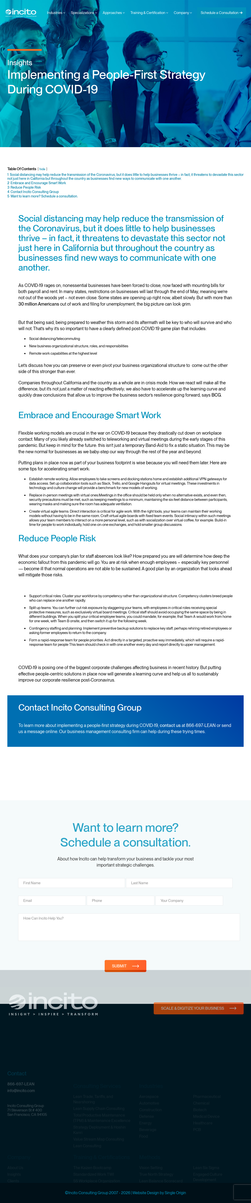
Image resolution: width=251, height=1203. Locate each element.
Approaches (114, 13)
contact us (170, 725)
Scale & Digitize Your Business (192, 1024)
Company (183, 13)
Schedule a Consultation (219, 13)
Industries (56, 13)
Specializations (84, 13)
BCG (216, 395)
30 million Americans (38, 304)
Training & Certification (149, 13)
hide (42, 169)
